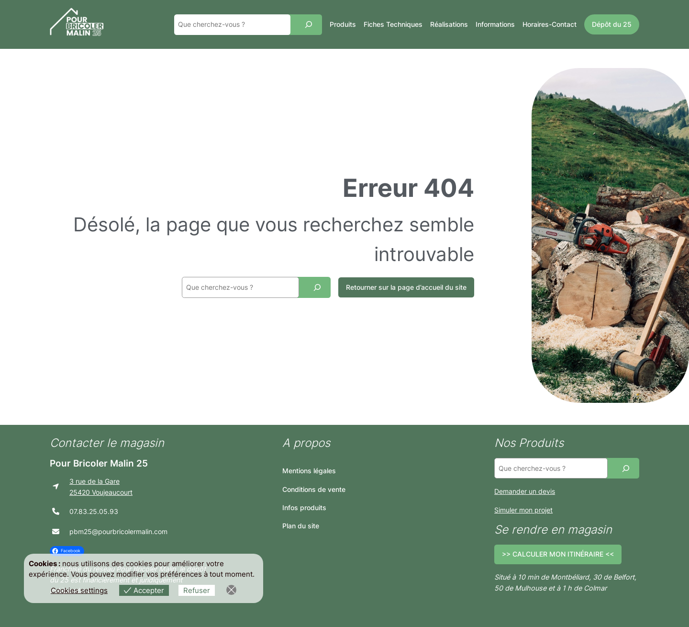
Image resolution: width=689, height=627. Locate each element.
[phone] (56, 511)
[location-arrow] (56, 486)
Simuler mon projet (523, 510)
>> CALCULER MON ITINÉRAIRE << (558, 554)
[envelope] (56, 531)
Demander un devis (524, 491)
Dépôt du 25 (612, 24)
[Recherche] (308, 24)
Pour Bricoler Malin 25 (99, 463)
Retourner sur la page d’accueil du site (406, 287)
